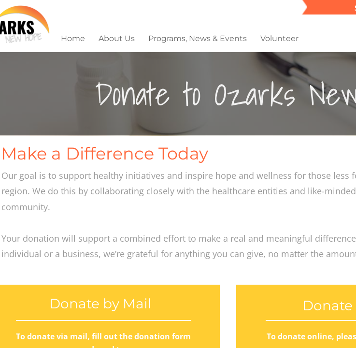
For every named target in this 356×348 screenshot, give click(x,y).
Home (73, 38)
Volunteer (279, 38)
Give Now (330, 38)
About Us (117, 38)
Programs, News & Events (197, 38)
